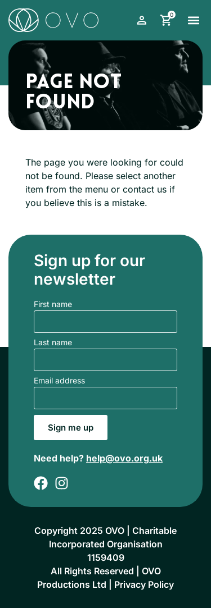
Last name (53, 343)
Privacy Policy (144, 584)
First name (53, 304)
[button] (193, 20)
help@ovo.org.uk (124, 458)
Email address (59, 381)
